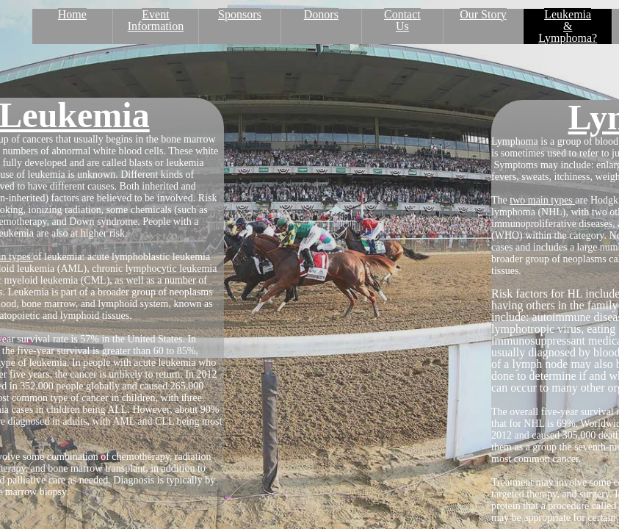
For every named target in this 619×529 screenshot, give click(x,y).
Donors (321, 14)
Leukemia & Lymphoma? (567, 26)
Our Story (483, 14)
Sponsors (239, 14)
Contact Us (402, 20)
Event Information (156, 20)
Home (72, 14)
